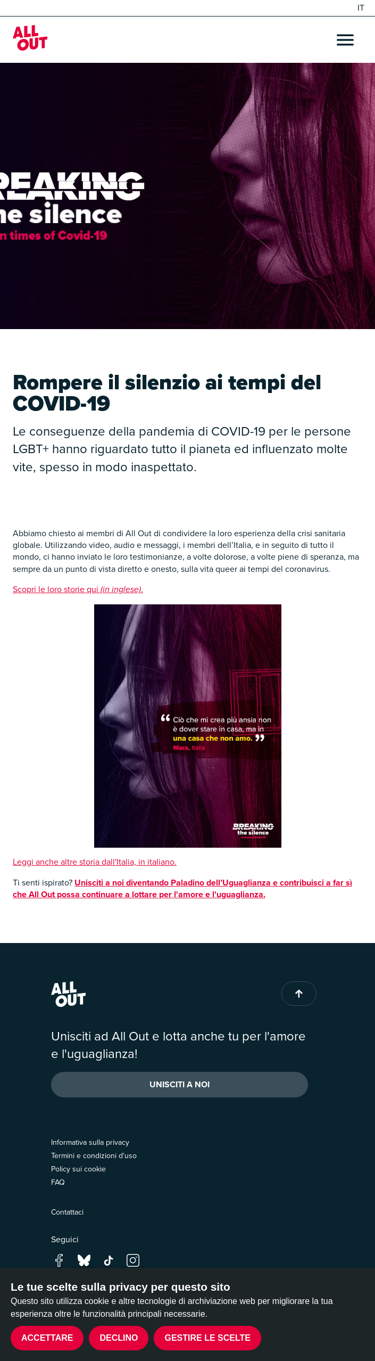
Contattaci (67, 1212)
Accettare (47, 1337)
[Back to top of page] (298, 993)
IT (360, 8)
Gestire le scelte (207, 1337)
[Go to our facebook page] (59, 1259)
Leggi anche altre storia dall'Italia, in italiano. (95, 862)
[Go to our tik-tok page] (108, 1259)
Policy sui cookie (78, 1169)
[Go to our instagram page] (133, 1259)
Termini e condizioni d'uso (94, 1155)
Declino (118, 1337)
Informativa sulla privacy (90, 1142)
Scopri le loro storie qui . (78, 589)
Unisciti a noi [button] (179, 1084)
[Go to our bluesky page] (84, 1259)
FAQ (58, 1182)
